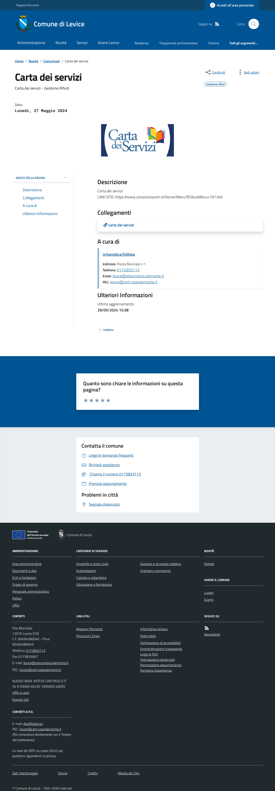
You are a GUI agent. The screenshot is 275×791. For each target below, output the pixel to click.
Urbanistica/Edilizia (119, 254)
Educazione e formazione (94, 584)
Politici (17, 598)
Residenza (142, 43)
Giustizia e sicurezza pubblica (160, 563)
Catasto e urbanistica (91, 577)
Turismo (213, 43)
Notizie (209, 563)
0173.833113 (128, 270)
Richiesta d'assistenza (156, 670)
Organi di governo (25, 584)
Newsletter (212, 634)
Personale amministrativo (30, 591)
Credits (93, 773)
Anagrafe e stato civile (92, 563)
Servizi (82, 43)
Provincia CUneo (88, 635)
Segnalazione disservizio (157, 659)
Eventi (208, 599)
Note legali (148, 635)
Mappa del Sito (128, 773)
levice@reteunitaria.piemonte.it (138, 276)
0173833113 (35, 650)
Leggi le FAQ (149, 654)
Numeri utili (20, 699)
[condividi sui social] (215, 72)
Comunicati (51, 61)
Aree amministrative (26, 563)
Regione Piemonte (27, 5)
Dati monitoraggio (25, 773)
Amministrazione (31, 43)
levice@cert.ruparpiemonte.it (133, 282)
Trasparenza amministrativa (178, 43)
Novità (61, 43)
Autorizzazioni (86, 570)
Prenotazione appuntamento (160, 665)
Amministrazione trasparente (161, 648)
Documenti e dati (24, 570)
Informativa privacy (154, 629)
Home (19, 61)
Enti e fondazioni (24, 577)
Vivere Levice (108, 43)
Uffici (15, 605)
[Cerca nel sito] (252, 24)
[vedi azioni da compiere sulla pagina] (248, 72)
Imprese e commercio (155, 570)
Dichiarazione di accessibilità (160, 642)
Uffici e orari (20, 692)
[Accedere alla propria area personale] (232, 5)
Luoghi (209, 592)
